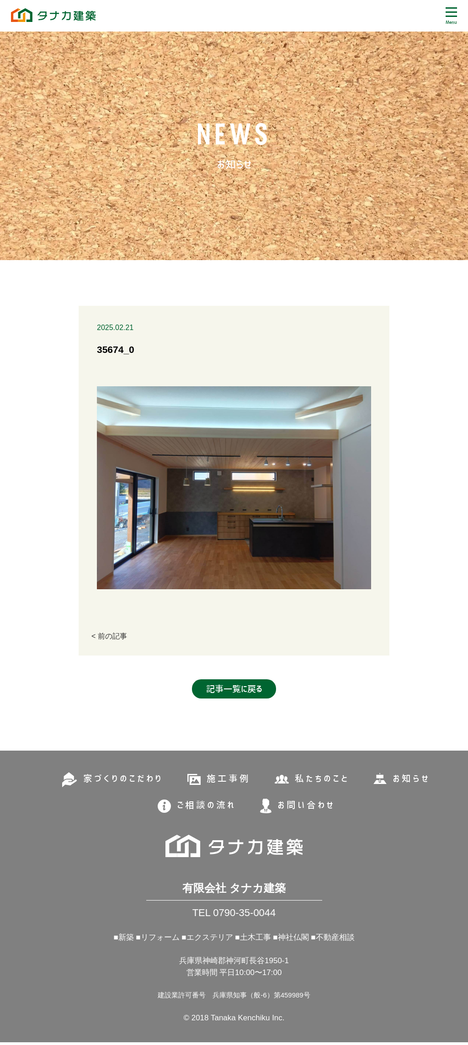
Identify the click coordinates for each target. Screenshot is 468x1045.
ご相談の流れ (205, 806)
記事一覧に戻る (234, 691)
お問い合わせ (306, 806)
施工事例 (228, 779)
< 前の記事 (109, 636)
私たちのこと (322, 779)
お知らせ (412, 779)
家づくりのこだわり (123, 779)
